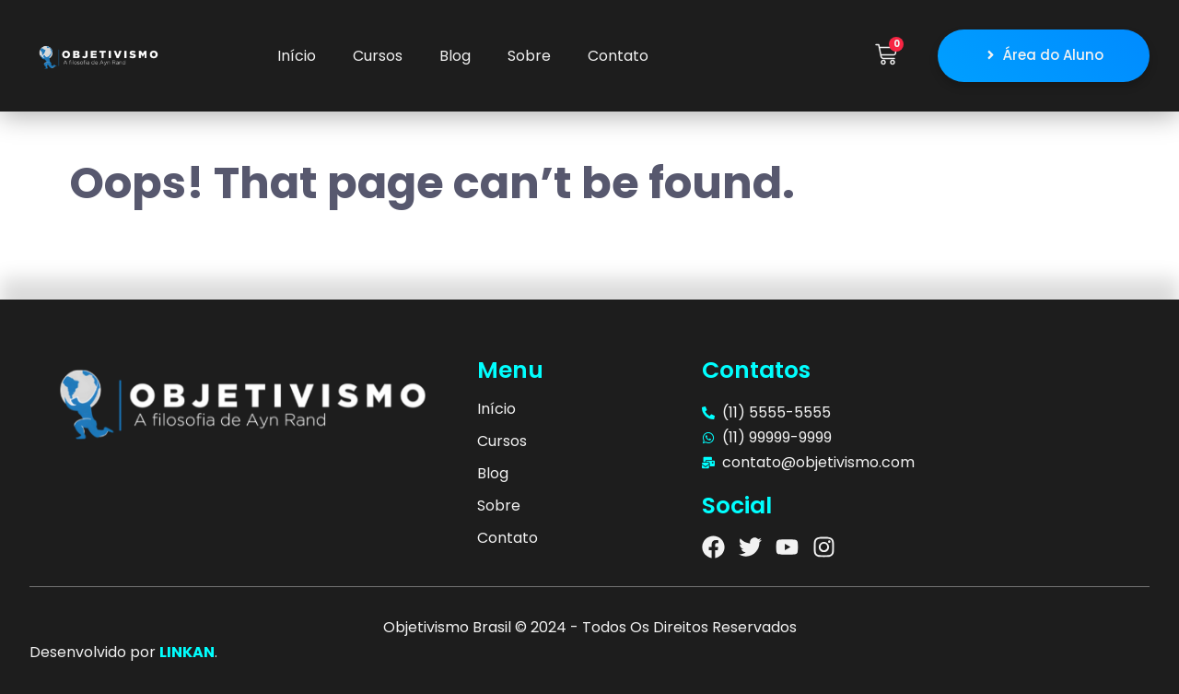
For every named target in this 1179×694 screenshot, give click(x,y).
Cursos (378, 55)
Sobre (529, 55)
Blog (455, 55)
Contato (618, 55)
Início (296, 55)
